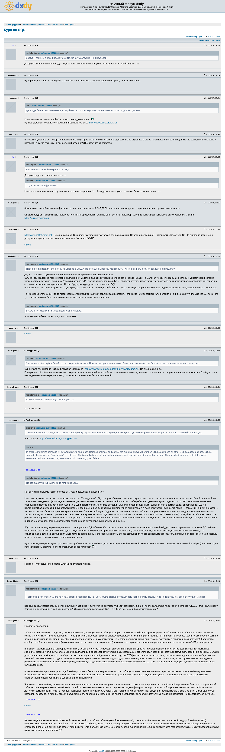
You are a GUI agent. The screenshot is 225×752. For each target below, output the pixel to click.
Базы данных (70, 744)
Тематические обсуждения (33, 744)
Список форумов (12, 744)
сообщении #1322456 (49, 395)
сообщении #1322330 (46, 181)
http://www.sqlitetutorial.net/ (38, 235)
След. (218, 37)
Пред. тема (204, 40)
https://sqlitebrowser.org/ (36, 218)
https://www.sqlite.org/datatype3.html (58, 438)
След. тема (215, 40)
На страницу (191, 37)
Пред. (200, 37)
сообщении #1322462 (46, 359)
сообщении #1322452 (49, 264)
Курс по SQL (14, 30)
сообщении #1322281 (49, 53)
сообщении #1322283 (42, 106)
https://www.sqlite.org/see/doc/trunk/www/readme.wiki (112, 369)
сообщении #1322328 (49, 165)
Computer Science (55, 744)
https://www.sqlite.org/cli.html (103, 122)
